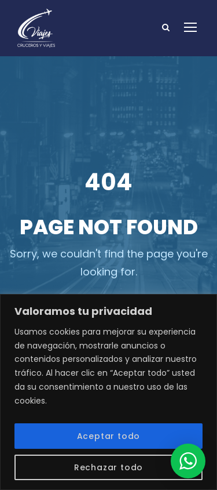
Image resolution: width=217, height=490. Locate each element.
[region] (108, 392)
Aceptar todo (109, 436)
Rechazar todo (108, 467)
